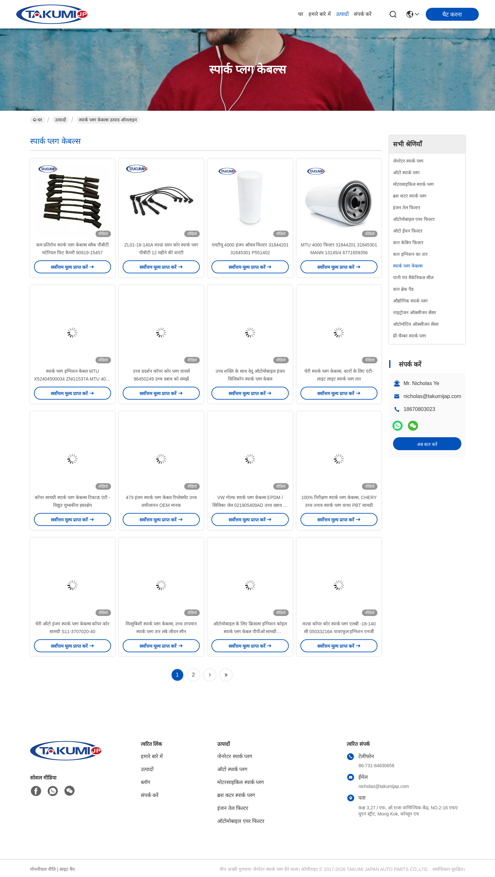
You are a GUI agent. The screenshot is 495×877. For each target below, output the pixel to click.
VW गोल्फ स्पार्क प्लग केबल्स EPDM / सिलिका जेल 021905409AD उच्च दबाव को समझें (250, 505)
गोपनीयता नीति (43, 869)
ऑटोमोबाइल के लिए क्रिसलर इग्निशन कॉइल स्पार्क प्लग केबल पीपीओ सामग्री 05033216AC (250, 631)
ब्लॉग (145, 782)
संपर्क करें (363, 14)
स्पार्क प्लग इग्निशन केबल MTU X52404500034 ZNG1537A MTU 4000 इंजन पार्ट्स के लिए (72, 379)
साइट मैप (67, 869)
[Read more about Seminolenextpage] (210, 675)
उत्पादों (342, 14)
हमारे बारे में (320, 14)
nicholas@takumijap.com (432, 396)
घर (300, 14)
